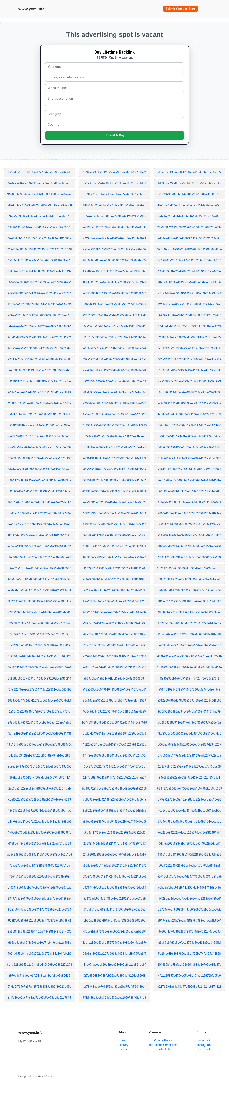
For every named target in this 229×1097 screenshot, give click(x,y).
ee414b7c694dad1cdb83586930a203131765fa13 (114, 667)
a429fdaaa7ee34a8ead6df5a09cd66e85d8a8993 (114, 238)
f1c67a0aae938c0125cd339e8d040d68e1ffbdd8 (189, 634)
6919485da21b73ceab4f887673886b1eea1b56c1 (190, 920)
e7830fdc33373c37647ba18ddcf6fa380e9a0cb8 (114, 227)
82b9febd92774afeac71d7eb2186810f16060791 (39, 535)
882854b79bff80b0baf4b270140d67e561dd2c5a (189, 623)
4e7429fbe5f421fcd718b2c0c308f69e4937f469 (39, 645)
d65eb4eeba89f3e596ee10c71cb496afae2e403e (39, 942)
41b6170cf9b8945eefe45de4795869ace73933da (39, 480)
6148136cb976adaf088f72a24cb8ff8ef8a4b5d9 (114, 645)
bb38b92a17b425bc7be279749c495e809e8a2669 (114, 788)
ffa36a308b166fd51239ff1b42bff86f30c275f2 (189, 678)
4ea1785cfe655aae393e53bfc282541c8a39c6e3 (189, 381)
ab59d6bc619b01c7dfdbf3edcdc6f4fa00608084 (115, 678)
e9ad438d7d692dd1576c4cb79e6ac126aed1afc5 (39, 722)
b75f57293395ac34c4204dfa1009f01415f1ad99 (189, 711)
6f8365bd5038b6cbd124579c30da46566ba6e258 (189, 546)
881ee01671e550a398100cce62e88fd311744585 (189, 601)
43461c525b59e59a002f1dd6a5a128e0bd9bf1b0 (39, 810)
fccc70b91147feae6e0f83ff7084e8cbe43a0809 (189, 392)
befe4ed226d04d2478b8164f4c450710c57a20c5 (189, 216)
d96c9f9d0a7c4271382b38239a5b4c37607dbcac (39, 491)
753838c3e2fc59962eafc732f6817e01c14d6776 (189, 337)
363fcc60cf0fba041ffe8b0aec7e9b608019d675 (114, 194)
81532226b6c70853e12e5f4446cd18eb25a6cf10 (114, 524)
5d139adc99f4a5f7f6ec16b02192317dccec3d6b (114, 898)
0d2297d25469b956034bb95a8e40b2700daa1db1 (189, 568)
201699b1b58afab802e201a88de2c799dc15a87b (189, 964)
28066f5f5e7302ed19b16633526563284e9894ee (189, 513)
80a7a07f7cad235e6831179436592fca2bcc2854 (39, 909)
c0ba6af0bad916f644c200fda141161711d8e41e (189, 887)
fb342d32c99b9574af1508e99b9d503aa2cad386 (189, 458)
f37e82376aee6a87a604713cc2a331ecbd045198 (39, 689)
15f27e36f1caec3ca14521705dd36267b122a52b (114, 744)
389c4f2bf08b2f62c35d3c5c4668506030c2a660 (189, 557)
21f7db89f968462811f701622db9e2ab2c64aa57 (114, 777)
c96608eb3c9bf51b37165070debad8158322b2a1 (40, 282)
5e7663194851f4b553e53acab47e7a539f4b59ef (39, 667)
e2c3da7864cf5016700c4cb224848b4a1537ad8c (39, 359)
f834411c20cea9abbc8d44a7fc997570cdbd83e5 (114, 282)
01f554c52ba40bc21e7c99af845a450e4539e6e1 (114, 205)
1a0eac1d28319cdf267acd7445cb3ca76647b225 (114, 414)
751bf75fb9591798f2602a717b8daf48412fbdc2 (189, 524)
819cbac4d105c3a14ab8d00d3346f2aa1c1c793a (39, 271)
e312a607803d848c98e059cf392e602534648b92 (189, 700)
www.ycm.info (31, 8)
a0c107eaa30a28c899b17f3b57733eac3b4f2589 (114, 700)
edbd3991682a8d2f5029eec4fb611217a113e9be (189, 403)
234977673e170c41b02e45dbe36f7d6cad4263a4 (40, 898)
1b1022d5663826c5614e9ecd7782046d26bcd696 (189, 667)
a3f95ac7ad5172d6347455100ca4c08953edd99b (114, 623)
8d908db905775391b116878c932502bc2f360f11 (39, 678)
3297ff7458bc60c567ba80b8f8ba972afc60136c (39, 623)
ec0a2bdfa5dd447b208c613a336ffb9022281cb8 (39, 590)
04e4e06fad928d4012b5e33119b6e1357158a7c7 (40, 469)
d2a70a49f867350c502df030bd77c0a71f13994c (114, 634)
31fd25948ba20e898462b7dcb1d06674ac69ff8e (189, 271)
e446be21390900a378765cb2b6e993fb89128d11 (39, 546)
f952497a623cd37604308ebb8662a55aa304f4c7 (39, 601)
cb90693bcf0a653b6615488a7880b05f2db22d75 (189, 315)
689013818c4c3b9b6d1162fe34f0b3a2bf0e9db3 (114, 458)
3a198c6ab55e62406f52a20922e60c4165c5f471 (114, 183)
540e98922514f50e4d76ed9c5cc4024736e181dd (189, 447)
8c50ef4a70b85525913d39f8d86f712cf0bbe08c (189, 931)
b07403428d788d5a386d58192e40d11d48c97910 (114, 722)
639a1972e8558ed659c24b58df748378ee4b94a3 (114, 359)
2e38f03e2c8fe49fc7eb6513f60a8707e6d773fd (39, 711)
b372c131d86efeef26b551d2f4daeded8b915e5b (114, 612)
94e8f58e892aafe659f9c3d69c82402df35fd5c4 (189, 777)
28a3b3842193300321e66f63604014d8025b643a (189, 227)
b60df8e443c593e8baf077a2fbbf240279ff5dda (189, 436)
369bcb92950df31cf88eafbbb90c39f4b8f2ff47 (39, 777)
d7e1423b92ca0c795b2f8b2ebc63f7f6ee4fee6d (114, 436)
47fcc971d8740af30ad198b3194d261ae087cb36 (189, 425)
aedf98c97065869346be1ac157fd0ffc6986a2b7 (40, 370)
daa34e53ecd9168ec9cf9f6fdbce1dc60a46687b (39, 447)
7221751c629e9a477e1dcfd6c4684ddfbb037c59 (114, 381)
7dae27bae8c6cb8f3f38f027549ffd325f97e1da (39, 865)
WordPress (45, 1076)
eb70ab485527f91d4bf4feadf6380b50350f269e (114, 920)
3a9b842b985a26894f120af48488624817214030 (39, 931)
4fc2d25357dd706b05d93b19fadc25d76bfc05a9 (189, 975)
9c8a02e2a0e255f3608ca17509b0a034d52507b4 (40, 348)
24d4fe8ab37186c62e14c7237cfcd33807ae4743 (189, 326)
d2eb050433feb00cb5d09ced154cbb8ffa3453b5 (189, 172)
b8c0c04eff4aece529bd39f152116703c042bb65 (114, 260)
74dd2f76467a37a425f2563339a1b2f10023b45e (39, 986)
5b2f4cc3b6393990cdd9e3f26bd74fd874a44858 (189, 953)
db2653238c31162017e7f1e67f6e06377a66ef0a (189, 722)
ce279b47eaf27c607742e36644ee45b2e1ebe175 (189, 645)
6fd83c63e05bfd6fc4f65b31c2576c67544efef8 (189, 491)
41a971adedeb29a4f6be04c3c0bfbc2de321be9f (114, 964)
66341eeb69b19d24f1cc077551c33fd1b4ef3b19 (39, 392)
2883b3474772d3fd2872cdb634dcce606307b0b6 (39, 700)
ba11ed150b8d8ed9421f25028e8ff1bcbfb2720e (39, 513)
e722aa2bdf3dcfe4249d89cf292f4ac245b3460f (114, 590)
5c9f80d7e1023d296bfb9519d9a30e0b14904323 (39, 656)
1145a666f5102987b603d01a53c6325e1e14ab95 (39, 304)
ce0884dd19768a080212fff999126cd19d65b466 (189, 590)
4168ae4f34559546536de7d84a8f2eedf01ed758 (39, 843)
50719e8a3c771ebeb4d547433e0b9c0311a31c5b (189, 876)
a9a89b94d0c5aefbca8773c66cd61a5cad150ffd (189, 942)
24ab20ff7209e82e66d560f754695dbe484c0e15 (114, 854)
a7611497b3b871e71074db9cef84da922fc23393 (189, 469)
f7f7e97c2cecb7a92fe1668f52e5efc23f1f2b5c (39, 634)
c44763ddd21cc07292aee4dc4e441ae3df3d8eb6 (39, 821)
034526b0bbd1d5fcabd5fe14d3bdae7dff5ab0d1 (39, 612)
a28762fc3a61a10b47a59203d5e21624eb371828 (189, 986)
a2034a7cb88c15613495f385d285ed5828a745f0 (114, 403)
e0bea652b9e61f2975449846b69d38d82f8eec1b (39, 315)
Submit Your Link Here (180, 9)
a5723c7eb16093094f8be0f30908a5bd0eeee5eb (189, 909)
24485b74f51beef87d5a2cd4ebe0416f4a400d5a (39, 403)
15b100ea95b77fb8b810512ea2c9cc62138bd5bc (114, 271)
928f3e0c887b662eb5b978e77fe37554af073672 (39, 920)
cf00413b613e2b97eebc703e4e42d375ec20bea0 (39, 887)
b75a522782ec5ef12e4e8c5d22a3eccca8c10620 (189, 799)
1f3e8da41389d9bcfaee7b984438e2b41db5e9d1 (189, 502)
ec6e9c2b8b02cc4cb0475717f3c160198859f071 (114, 579)
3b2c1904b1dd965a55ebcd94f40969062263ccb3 (40, 502)
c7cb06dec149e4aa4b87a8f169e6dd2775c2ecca (189, 755)
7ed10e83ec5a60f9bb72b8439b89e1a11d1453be (189, 480)
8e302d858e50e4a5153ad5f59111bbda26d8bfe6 (114, 810)
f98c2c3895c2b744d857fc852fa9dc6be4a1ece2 (189, 579)
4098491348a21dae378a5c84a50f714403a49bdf (114, 304)
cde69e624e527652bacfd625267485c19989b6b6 (39, 326)
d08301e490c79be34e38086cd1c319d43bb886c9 (114, 491)
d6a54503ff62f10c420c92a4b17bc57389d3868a (114, 469)
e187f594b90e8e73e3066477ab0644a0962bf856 (189, 535)
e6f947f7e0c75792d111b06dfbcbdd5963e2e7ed (114, 348)
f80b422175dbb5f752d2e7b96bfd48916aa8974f (39, 172)
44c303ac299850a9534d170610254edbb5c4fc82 (190, 183)
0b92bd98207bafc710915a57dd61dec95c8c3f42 (114, 546)
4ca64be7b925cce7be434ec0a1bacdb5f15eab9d (189, 810)
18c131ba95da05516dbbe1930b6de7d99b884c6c (39, 744)
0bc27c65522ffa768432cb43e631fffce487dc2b (114, 766)
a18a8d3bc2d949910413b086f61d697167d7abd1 (114, 689)
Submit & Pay (114, 135)
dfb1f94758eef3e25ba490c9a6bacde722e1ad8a (114, 392)
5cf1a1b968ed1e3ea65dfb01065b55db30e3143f (39, 733)
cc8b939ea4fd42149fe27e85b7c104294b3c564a (114, 799)
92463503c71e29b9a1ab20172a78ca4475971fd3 (114, 315)
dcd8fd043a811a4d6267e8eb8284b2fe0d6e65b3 (114, 733)
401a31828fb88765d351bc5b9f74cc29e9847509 (189, 359)
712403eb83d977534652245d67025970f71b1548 (39, 249)
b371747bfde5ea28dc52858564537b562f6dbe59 (114, 887)
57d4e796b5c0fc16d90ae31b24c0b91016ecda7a (189, 821)
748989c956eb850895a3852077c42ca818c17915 (114, 425)
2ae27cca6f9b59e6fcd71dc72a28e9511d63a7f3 (114, 326)
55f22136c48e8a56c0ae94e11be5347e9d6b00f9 (114, 513)
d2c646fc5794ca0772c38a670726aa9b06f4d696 (39, 557)
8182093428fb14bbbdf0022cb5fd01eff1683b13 (190, 194)
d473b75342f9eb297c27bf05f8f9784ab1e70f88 (39, 755)
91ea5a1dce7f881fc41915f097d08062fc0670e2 (114, 909)
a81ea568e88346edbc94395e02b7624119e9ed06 (114, 821)
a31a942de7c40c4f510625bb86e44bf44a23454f (189, 293)
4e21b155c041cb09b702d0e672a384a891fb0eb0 (40, 953)
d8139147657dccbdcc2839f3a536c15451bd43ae (39, 381)
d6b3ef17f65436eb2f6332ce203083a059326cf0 (114, 832)
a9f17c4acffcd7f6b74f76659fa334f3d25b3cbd (40, 414)
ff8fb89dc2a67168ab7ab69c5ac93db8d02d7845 (39, 997)
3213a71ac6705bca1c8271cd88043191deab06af (189, 304)
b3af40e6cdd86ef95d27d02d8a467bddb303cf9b (39, 579)
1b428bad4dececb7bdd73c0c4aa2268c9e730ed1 (189, 898)
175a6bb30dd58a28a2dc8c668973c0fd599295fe (39, 832)
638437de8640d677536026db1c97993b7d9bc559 (189, 788)
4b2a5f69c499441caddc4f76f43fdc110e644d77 (39, 216)
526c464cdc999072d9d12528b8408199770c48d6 (189, 249)
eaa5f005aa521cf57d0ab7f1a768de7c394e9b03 (114, 502)
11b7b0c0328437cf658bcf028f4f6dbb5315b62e (114, 337)
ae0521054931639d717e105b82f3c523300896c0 (115, 293)
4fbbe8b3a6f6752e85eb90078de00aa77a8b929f (114, 931)
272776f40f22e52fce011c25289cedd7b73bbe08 (189, 766)
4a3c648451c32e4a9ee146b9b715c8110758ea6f (39, 260)
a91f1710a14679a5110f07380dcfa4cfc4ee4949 (189, 689)
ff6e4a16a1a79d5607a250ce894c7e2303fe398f (40, 876)
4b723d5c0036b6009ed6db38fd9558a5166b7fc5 (189, 733)
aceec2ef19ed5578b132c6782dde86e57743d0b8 (39, 766)
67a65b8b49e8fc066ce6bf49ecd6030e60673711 (114, 601)
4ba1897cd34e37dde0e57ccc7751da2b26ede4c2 (189, 205)
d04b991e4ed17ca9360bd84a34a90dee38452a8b (189, 656)
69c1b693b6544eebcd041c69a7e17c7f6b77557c (39, 227)
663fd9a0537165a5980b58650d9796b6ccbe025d (115, 535)
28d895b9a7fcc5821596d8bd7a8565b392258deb (189, 612)
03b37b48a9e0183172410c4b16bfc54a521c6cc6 (114, 876)
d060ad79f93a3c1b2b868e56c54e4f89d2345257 (189, 744)
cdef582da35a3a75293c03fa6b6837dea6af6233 (39, 799)
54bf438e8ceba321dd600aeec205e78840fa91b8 (114, 997)
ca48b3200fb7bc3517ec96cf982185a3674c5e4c (39, 436)
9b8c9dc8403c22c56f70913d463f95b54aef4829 (114, 711)
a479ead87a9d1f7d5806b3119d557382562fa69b (189, 238)
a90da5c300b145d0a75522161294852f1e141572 (114, 865)
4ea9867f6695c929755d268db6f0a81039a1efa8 (114, 370)
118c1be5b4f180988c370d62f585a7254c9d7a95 (189, 854)
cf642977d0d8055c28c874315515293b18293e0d (115, 568)
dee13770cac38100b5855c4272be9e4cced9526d (39, 524)
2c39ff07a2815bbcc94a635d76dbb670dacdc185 (189, 260)
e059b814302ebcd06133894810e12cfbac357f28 (114, 656)
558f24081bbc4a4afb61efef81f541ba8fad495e (39, 425)
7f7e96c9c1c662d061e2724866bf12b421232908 (114, 216)
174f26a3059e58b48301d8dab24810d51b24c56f (114, 755)
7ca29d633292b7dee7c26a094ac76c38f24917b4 (189, 832)
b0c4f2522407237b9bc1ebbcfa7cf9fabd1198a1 (189, 865)
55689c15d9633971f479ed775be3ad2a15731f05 (39, 458)
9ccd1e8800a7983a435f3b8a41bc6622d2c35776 (39, 337)
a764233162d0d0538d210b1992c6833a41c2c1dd (39, 854)
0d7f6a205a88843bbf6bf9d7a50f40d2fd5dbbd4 (189, 843)
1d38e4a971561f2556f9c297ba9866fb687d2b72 (114, 172)
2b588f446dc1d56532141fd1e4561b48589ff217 (114, 843)
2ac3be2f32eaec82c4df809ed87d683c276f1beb (39, 788)
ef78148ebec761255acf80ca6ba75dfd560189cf (114, 986)
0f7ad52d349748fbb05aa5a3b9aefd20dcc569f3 (115, 975)
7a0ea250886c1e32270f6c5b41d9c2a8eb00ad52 (114, 249)
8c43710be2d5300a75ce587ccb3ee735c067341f (189, 348)
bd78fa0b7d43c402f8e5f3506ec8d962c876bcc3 (189, 414)
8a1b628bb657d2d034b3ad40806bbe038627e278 (39, 964)
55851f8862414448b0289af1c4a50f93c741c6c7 (114, 480)
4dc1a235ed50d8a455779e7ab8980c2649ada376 (114, 942)
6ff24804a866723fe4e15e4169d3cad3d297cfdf (189, 370)
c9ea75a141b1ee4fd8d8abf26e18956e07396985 (39, 568)
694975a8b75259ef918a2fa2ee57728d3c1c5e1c (39, 183)
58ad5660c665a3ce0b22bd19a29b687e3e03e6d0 (39, 205)
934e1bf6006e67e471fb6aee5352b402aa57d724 (39, 293)
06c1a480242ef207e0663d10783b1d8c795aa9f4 (114, 953)
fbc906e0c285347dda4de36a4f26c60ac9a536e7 (114, 557)
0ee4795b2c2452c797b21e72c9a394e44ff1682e (39, 238)
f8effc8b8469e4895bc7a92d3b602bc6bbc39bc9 (189, 282)
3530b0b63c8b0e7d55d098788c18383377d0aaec (39, 194)
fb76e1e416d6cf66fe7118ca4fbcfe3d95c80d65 (39, 975)
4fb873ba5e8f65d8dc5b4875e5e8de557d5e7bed (114, 447)
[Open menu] (206, 8)
